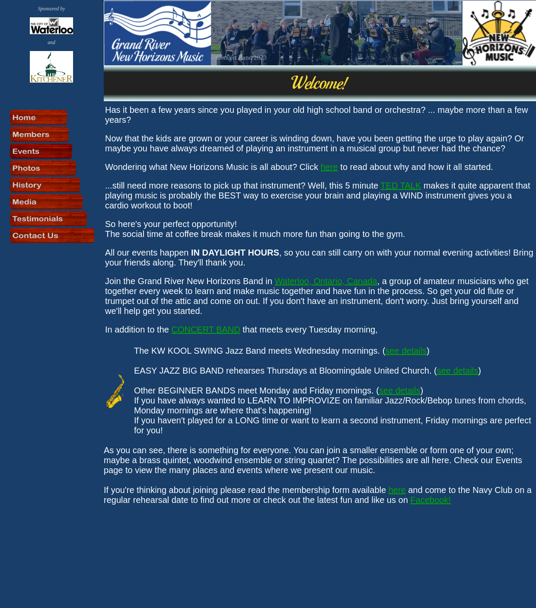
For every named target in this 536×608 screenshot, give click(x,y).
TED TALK (400, 185)
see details (406, 350)
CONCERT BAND (205, 329)
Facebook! (430, 500)
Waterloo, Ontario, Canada (325, 281)
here (329, 167)
